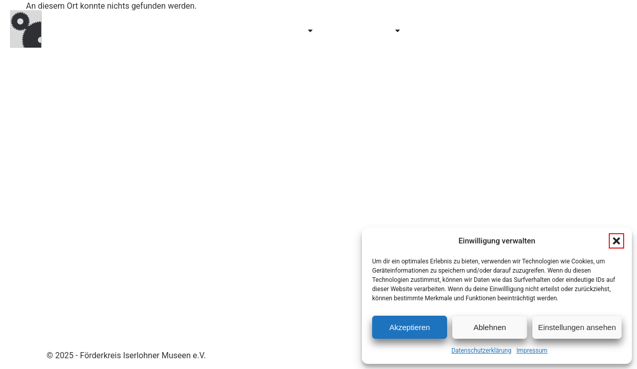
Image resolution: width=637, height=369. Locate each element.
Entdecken (283, 30)
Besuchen (211, 30)
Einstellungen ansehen (577, 327)
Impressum (531, 350)
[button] (616, 241)
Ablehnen (489, 327)
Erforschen (368, 30)
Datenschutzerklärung (481, 350)
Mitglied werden (520, 30)
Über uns (442, 30)
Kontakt (597, 30)
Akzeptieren (409, 327)
